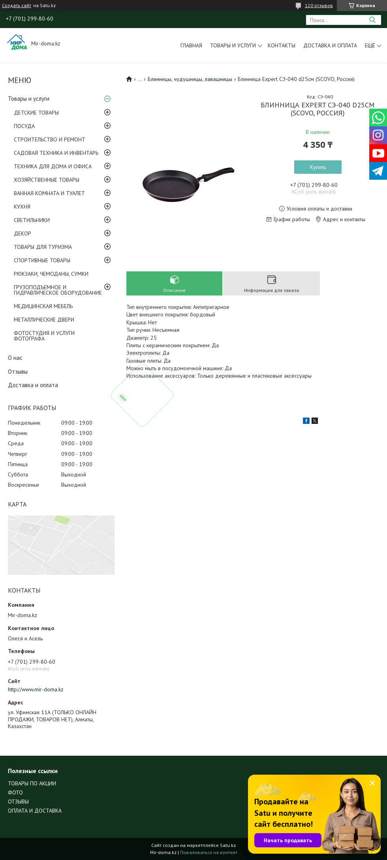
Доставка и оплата (330, 45)
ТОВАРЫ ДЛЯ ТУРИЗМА (43, 246)
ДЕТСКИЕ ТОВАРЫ (36, 112)
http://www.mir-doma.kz (36, 689)
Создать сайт (16, 5)
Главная (191, 45)
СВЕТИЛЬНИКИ (32, 220)
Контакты (281, 45)
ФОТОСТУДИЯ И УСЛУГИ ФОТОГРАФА (44, 335)
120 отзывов (319, 5)
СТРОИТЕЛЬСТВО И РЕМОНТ (49, 139)
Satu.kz (228, 845)
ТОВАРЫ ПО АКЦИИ (32, 783)
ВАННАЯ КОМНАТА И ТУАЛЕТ (49, 193)
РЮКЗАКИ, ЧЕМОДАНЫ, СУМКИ (51, 273)
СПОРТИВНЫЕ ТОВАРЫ (42, 260)
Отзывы (18, 371)
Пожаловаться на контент (208, 852)
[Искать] (372, 20)
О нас (15, 357)
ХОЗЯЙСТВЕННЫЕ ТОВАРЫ (46, 179)
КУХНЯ (22, 206)
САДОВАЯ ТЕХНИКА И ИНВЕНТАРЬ (56, 152)
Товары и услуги (233, 45)
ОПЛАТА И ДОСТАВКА (35, 810)
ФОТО (15, 792)
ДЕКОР (22, 233)
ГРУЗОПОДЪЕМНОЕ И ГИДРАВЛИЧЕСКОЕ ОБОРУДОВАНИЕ (58, 290)
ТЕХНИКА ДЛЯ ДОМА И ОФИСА (53, 166)
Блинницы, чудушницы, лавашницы (190, 79)
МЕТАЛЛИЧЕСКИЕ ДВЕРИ (44, 319)
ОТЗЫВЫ (18, 801)
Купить (318, 167)
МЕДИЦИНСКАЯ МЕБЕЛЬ (43, 306)
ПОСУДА (24, 126)
